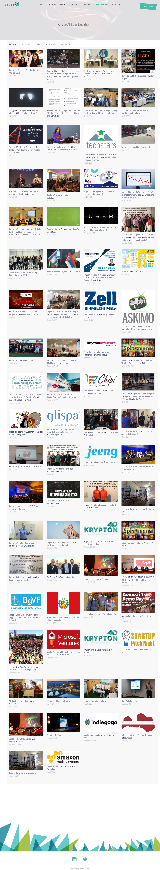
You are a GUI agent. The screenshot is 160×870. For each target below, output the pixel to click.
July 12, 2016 (13, 512)
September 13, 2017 (52, 400)
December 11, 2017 (127, 243)
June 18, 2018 (88, 116)
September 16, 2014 (90, 741)
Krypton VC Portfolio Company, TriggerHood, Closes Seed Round (100, 506)
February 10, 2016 (52, 548)
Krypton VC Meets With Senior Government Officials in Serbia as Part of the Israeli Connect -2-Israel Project (100, 278)
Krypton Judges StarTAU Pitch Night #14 (136, 649)
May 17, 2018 (13, 156)
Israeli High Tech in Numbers (132, 271)
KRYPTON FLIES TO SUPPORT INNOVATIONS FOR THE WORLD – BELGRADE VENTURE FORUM (138, 580)
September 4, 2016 (52, 474)
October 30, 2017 (52, 320)
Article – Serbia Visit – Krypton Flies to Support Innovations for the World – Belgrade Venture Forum (25, 617)
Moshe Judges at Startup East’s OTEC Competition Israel (60, 502)
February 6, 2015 (126, 704)
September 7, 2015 (127, 622)
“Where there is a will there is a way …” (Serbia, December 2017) (24, 274)
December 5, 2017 (89, 283)
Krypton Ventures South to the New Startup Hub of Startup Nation (100, 542)
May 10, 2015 (88, 704)
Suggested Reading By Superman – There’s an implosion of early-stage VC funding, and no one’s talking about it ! (138, 195)
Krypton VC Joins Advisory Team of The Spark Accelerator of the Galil (61, 543)
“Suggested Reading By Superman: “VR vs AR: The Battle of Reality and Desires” (25, 111)
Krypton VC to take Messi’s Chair (21, 360)
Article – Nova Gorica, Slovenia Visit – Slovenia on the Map (23, 740)
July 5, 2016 (50, 506)
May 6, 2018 (125, 150)
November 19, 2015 (89, 582)
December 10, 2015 (15, 583)
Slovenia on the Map (54, 735)
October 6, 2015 (51, 623)
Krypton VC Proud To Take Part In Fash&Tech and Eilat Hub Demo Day (138, 432)
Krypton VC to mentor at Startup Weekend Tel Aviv (138, 510)
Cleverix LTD (82, 869)
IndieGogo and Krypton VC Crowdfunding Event (99, 736)
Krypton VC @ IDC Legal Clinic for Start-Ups (25, 466)
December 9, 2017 (15, 278)
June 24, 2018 (50, 119)
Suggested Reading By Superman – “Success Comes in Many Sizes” (25, 433)
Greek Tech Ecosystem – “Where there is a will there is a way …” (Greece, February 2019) (100, 74)
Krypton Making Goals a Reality (95, 701)
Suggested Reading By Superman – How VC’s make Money (63, 230)
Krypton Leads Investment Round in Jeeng (99, 462)
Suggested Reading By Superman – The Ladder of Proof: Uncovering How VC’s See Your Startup (24, 150)
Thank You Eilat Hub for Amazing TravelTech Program (138, 77)
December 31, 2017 (15, 238)
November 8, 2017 (15, 317)
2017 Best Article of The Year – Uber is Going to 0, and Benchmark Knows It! (100, 228)
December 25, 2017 (52, 235)
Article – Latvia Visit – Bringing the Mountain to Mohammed (138, 736)
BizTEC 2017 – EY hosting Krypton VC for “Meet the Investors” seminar (62, 361)
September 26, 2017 (127, 366)
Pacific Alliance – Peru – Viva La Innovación (100, 614)
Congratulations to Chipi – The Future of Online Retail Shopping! (98, 391)
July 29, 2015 (87, 655)
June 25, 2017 (50, 438)
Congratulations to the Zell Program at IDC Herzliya (99, 315)
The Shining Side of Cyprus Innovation (60, 577)
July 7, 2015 (125, 652)
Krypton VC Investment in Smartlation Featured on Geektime (60, 470)
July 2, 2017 (13, 437)
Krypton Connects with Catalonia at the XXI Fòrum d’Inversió (137, 468)
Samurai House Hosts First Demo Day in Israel (136, 617)
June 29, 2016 (125, 515)
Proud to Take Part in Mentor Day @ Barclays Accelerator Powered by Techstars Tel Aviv (101, 111)
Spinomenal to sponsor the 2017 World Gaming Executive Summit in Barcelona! (61, 395)
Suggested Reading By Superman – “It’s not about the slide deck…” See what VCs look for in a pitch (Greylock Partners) (25, 397)
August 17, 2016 (89, 465)
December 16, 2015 (127, 549)
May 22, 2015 (13, 707)
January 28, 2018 (126, 200)
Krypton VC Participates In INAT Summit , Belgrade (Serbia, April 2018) (99, 192)
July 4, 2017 (125, 402)
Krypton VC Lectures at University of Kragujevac (60, 196)
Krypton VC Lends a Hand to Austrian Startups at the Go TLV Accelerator (23, 544)
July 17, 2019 (13, 76)
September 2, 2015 (52, 658)
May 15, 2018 (88, 163)
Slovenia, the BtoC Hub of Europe (58, 701)
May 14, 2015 (51, 704)
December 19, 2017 (89, 233)
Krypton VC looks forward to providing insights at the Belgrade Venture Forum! (23, 312)
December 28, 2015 (89, 547)
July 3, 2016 (87, 511)
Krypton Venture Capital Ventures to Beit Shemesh (98, 651)
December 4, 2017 (127, 274)
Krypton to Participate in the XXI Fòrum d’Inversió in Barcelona (23, 507)
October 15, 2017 (126, 332)
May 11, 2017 (125, 437)
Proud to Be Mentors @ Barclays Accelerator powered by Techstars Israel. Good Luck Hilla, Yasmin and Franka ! (100, 157)
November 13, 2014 (15, 745)
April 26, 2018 (51, 201)
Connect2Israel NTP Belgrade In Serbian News (63, 271)
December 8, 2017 (52, 274)
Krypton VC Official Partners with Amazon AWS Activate (62, 767)
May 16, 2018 (51, 153)
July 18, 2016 (125, 472)
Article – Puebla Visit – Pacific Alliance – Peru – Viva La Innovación (63, 618)
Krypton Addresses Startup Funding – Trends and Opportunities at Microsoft (63, 653)
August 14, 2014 (126, 741)
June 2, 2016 (13, 549)
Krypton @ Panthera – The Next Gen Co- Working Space (24, 71)
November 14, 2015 (127, 586)
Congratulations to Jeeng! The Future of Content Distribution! (101, 433)
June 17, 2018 (125, 116)
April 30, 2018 (13, 197)
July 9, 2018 (13, 116)
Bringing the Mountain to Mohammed (22, 773)
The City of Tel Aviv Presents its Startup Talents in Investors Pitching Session (23, 668)
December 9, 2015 (52, 580)
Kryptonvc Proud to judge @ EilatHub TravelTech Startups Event (135, 111)
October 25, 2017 (89, 320)
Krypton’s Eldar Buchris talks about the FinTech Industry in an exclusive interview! (137, 327)
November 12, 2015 (15, 623)
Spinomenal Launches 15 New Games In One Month (138, 544)
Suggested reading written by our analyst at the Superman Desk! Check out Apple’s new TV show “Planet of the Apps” (138, 396)
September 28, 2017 (15, 363)
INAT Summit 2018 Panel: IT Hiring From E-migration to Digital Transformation (25, 192)
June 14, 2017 (88, 438)
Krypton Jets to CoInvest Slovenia (96, 579)
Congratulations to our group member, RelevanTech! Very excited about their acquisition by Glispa (61, 432)
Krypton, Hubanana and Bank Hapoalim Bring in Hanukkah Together (23, 578)
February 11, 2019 (89, 79)
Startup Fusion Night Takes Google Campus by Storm (25, 702)
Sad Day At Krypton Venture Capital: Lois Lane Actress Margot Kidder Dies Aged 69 (62, 148)
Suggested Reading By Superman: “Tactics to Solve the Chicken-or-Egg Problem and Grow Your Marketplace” (63, 113)
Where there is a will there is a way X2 (136, 147)
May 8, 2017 (13, 470)
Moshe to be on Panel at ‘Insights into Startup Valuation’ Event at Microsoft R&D (138, 361)
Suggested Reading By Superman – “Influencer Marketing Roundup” (97, 353)
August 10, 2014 (51, 772)
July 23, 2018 (125, 82)
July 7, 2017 (87, 396)
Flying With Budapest (129, 701)
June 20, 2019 (50, 82)
